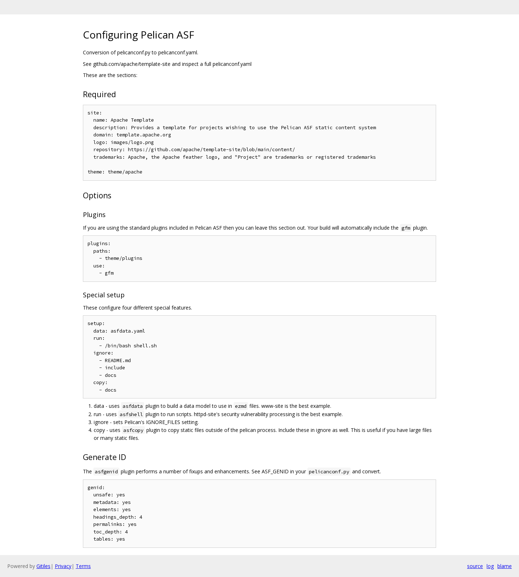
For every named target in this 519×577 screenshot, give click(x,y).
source (475, 566)
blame (504, 566)
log (490, 566)
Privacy (63, 566)
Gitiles (43, 566)
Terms (83, 566)
